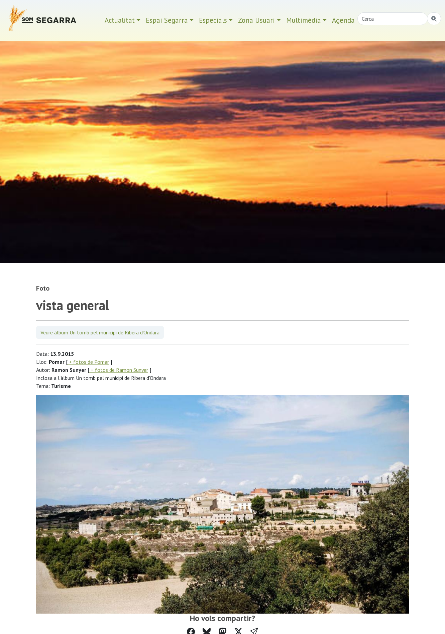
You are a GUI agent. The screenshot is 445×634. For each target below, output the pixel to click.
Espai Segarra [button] (167, 20)
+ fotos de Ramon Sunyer (118, 369)
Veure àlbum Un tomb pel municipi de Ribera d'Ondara (99, 332)
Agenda (343, 20)
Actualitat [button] (120, 20)
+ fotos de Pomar (88, 361)
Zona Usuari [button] (256, 20)
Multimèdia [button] (303, 20)
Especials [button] (213, 20)
